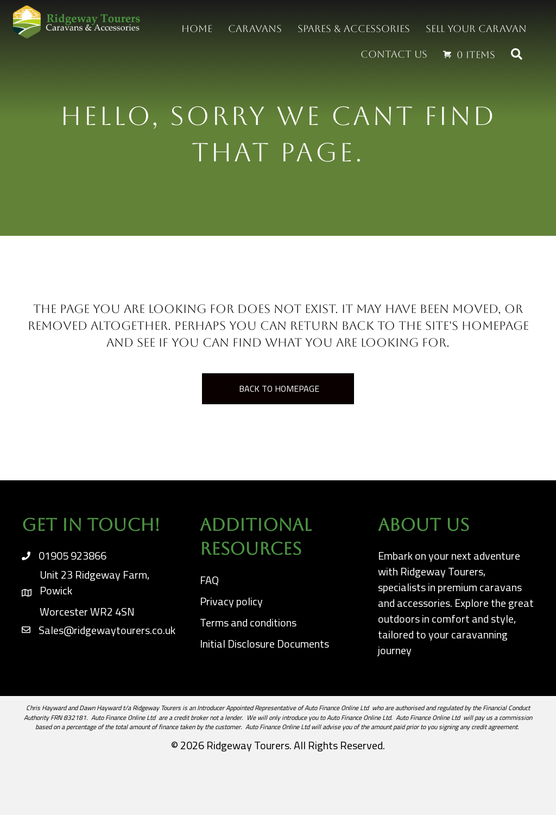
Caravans (255, 28)
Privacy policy (231, 601)
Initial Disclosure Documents (264, 644)
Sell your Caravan (476, 28)
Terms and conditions (248, 622)
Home (196, 28)
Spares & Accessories (354, 28)
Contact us (394, 54)
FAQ (209, 580)
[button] (518, 54)
